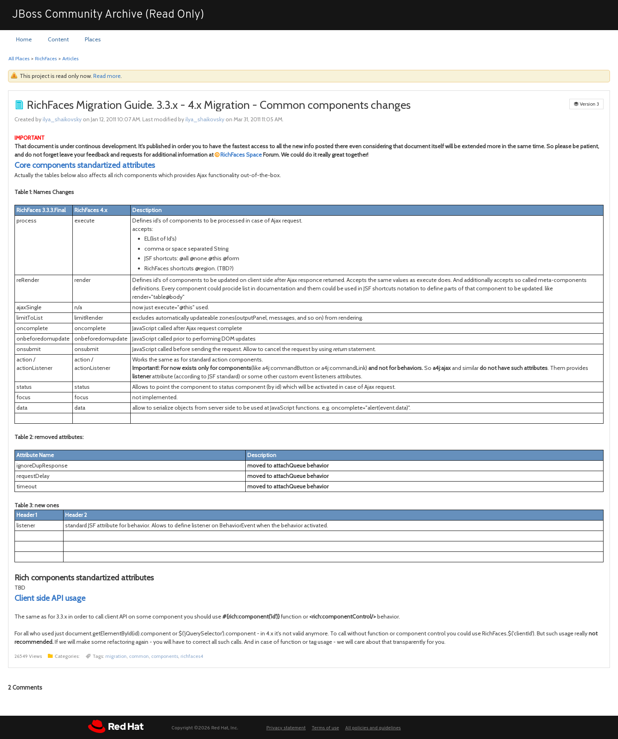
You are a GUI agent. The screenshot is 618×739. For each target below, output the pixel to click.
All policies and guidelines (373, 728)
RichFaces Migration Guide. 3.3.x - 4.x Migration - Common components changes (219, 105)
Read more (107, 76)
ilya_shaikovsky (62, 119)
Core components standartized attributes (84, 165)
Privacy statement (286, 728)
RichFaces (46, 58)
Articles (70, 58)
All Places (18, 58)
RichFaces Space (241, 154)
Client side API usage (49, 598)
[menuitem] (24, 39)
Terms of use (325, 728)
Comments (25, 687)
